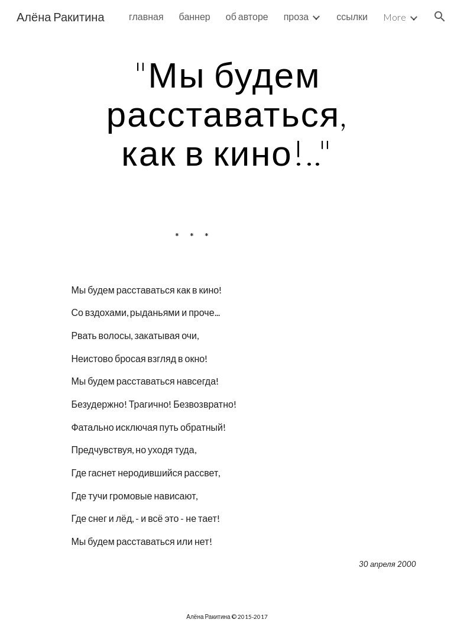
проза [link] (296, 16)
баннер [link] (194, 16)
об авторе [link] (247, 16)
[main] (226, 113)
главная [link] (146, 16)
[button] (440, 16)
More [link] (394, 16)
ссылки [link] (352, 16)
